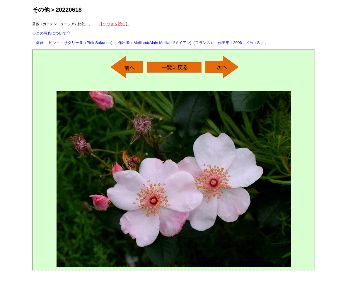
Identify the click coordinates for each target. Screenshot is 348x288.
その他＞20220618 (57, 9)
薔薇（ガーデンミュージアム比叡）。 (150, 33)
